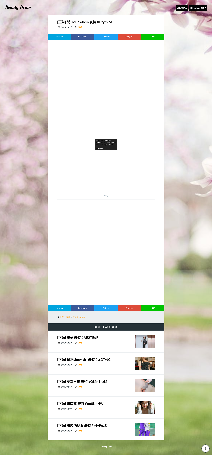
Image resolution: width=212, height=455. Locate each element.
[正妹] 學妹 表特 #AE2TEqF (77, 337)
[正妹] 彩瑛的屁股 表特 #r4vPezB (82, 425)
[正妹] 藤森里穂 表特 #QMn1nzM (82, 381)
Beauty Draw (18, 7)
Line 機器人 (182, 8)
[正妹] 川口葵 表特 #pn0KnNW (80, 403)
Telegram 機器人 (198, 8)
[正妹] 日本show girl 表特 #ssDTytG (84, 359)
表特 (80, 27)
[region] (106, 66)
